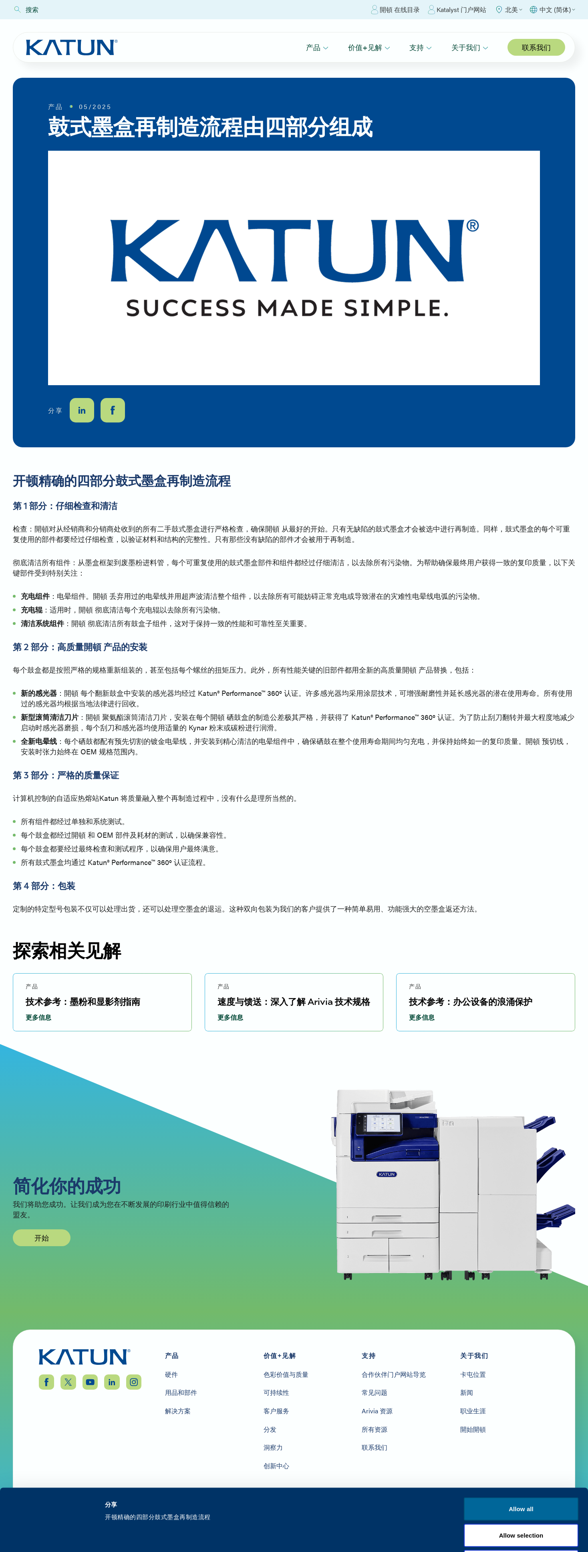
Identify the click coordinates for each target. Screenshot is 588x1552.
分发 (270, 1429)
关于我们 (469, 47)
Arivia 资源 (377, 1410)
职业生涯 (473, 1410)
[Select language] (552, 9)
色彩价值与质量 (286, 1374)
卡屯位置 (473, 1374)
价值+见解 (369, 47)
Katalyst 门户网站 (457, 9)
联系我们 (536, 47)
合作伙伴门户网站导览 (394, 1374)
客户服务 (276, 1410)
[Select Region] (508, 9)
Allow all (521, 1516)
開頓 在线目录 (395, 9)
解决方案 (178, 1410)
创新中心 (276, 1465)
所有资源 (374, 1429)
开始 (41, 1238)
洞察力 (273, 1447)
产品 (317, 47)
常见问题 (374, 1392)
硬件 (171, 1374)
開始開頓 (473, 1429)
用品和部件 (181, 1392)
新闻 (466, 1392)
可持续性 (276, 1392)
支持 (420, 47)
